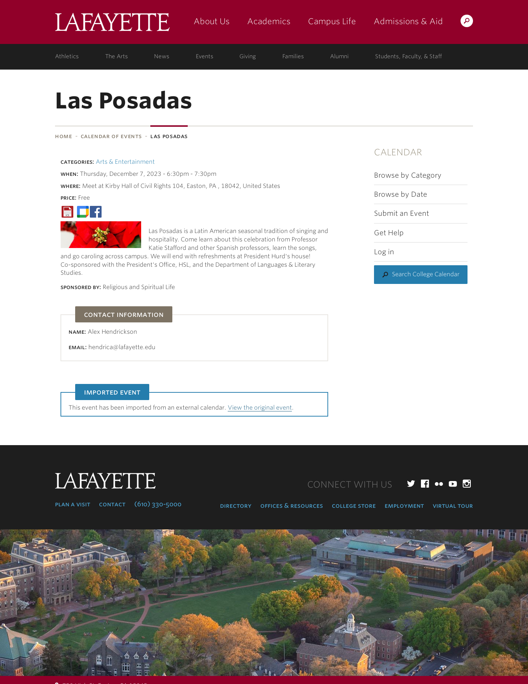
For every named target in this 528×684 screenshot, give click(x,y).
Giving (247, 56)
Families (293, 56)
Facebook (425, 483)
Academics (268, 21)
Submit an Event (401, 213)
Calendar (398, 152)
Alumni (339, 56)
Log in (384, 252)
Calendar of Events (111, 136)
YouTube (453, 483)
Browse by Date (400, 194)
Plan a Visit (72, 504)
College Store (354, 505)
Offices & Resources (291, 505)
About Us (212, 21)
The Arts (116, 56)
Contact (112, 504)
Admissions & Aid (408, 21)
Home (63, 136)
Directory (236, 505)
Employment (404, 505)
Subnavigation (2, 155)
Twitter (411, 483)
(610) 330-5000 (158, 504)
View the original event (260, 407)
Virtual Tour (453, 505)
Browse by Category (407, 175)
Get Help (389, 233)
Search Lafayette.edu (467, 22)
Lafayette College (112, 24)
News (161, 56)
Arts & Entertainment (125, 161)
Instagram (467, 483)
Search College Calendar (425, 274)
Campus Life (332, 21)
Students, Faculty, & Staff (408, 56)
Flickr (439, 483)
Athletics (67, 56)
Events (204, 56)
